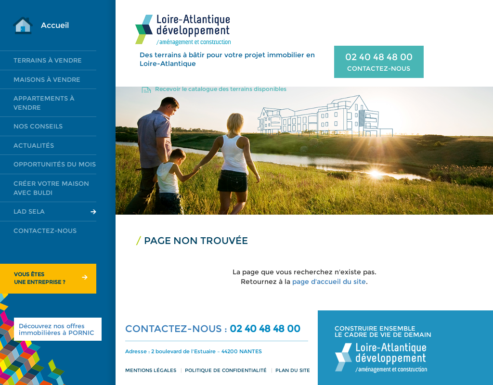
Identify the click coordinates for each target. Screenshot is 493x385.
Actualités (33, 145)
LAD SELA (29, 211)
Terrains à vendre (47, 60)
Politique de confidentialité (226, 370)
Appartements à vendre (43, 102)
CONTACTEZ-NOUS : (177, 328)
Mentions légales (150, 370)
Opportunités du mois (54, 164)
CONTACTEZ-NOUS (378, 68)
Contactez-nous (45, 230)
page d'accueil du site (329, 281)
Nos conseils (38, 126)
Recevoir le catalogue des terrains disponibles (220, 88)
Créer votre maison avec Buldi (51, 188)
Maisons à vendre (46, 79)
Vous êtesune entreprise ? (39, 278)
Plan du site (292, 370)
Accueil (55, 25)
